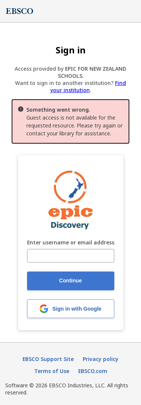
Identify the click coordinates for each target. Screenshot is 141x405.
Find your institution (88, 86)
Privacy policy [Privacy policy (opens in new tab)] (100, 359)
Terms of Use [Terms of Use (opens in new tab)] (51, 371)
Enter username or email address (70, 243)
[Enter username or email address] (70, 255)
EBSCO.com (92, 371)
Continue (70, 281)
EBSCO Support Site (48, 359)
